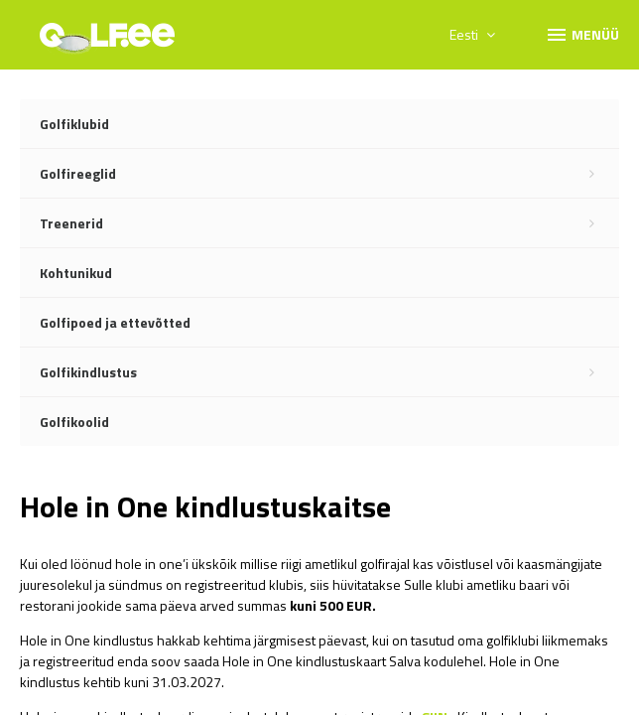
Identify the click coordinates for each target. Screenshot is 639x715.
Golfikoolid (74, 421)
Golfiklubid (74, 123)
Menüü (582, 34)
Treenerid (329, 223)
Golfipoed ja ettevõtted (115, 322)
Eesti (472, 34)
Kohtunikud (76, 272)
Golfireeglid (329, 174)
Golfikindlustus (329, 372)
